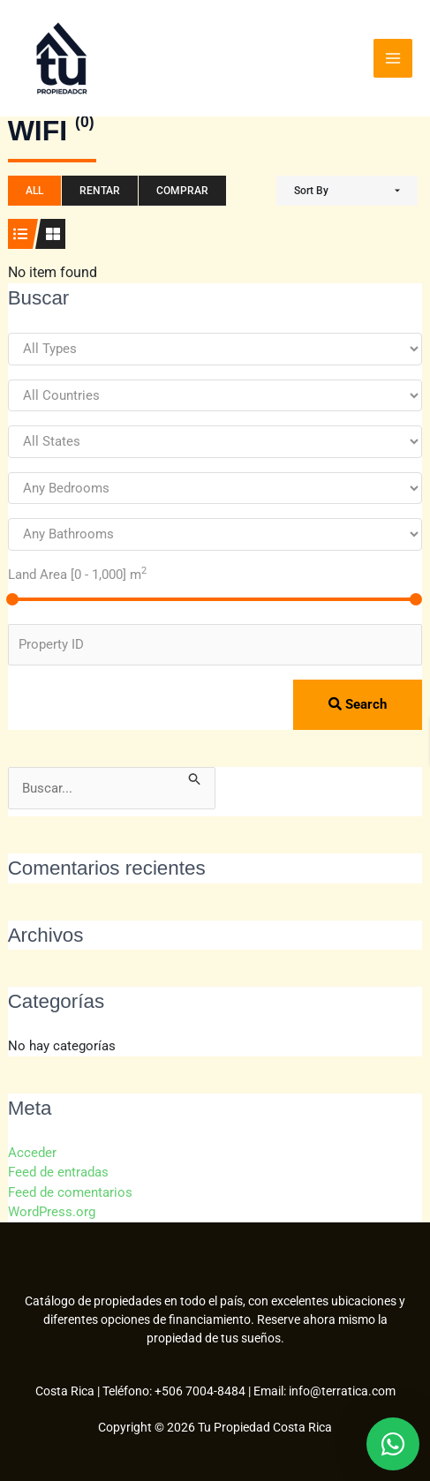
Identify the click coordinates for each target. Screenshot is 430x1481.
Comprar (182, 190)
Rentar (99, 190)
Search (357, 704)
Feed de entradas (58, 1172)
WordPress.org (51, 1212)
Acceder (32, 1153)
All (34, 190)
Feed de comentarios (70, 1192)
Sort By (311, 190)
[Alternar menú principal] (392, 58)
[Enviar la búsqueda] (195, 777)
